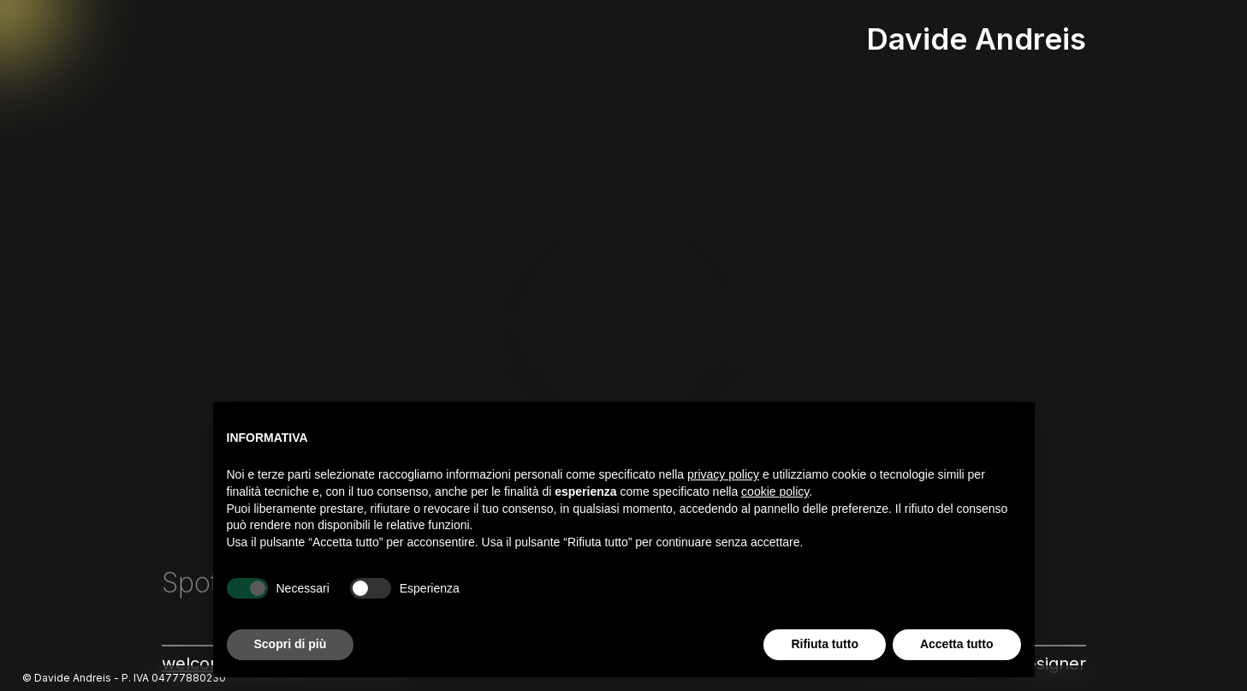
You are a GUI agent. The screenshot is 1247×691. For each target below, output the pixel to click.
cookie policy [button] (775, 491)
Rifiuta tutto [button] (824, 644)
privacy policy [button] (723, 474)
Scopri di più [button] (290, 644)
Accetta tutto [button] (957, 644)
